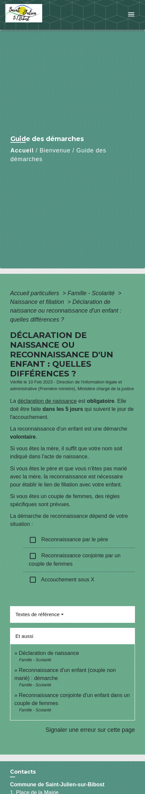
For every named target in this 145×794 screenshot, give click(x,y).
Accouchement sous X (61, 580)
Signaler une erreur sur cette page (90, 729)
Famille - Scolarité (92, 293)
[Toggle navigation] (131, 15)
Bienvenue (55, 150)
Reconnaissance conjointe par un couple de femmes (75, 559)
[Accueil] (30, 14)
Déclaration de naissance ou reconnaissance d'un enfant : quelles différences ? (66, 311)
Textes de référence (37, 614)
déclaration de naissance (47, 401)
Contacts (23, 772)
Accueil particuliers (35, 293)
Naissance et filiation (38, 302)
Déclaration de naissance (49, 653)
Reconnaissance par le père (68, 540)
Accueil (22, 150)
